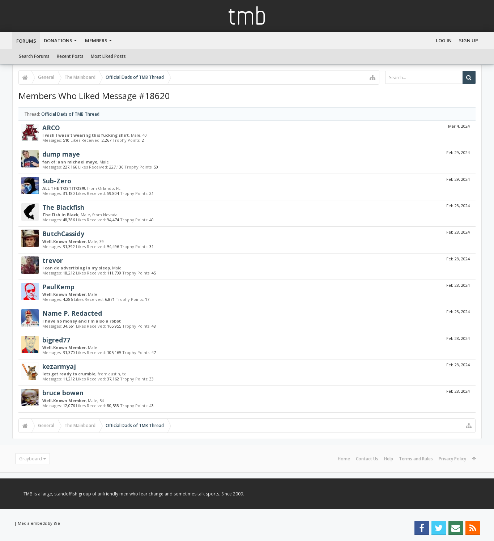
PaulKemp (58, 286)
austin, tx (117, 373)
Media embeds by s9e (39, 523)
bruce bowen (63, 392)
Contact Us (367, 459)
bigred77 (56, 340)
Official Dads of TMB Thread (70, 114)
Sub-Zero (56, 180)
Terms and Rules (416, 459)
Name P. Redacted (72, 313)
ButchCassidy (63, 233)
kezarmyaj (59, 366)
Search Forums (34, 56)
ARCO (51, 127)
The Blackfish (63, 207)
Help (388, 459)
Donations (58, 40)
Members (96, 40)
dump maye (61, 154)
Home (344, 459)
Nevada (110, 214)
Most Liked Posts (108, 56)
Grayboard (30, 459)
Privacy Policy (452, 459)
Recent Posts (70, 56)
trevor (52, 260)
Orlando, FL (109, 188)
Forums (26, 41)
